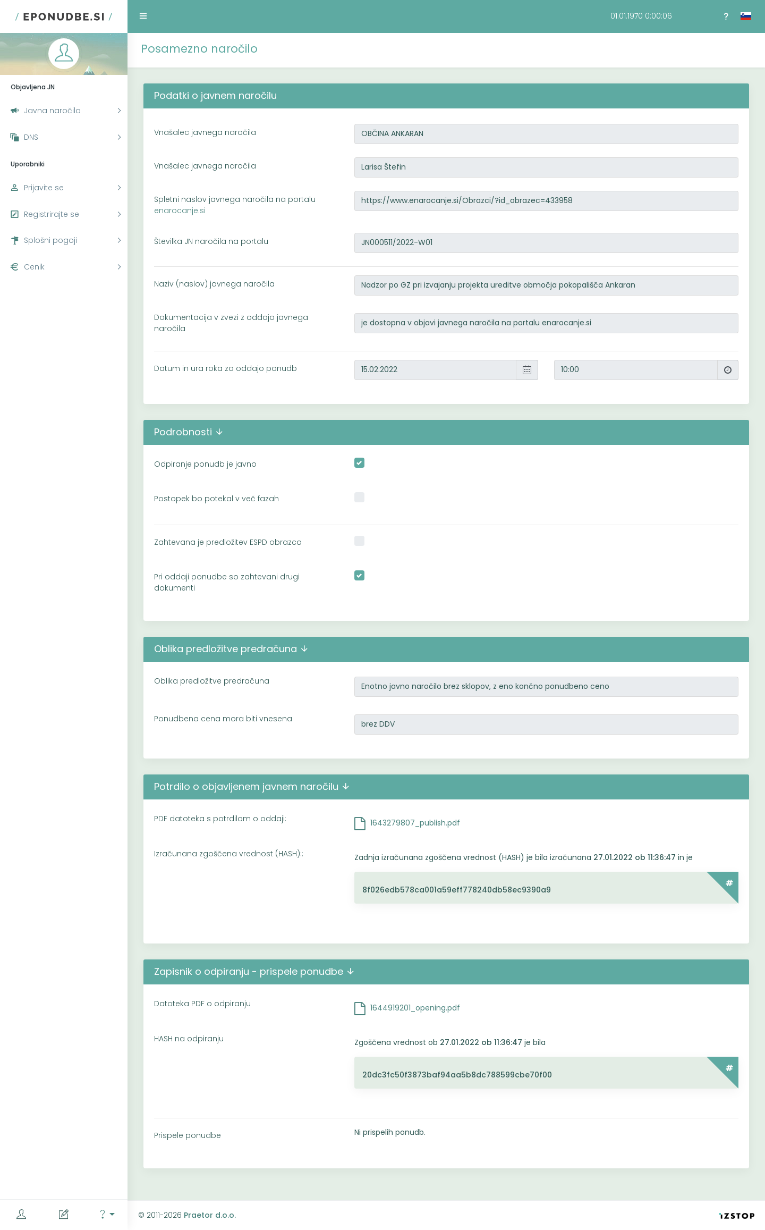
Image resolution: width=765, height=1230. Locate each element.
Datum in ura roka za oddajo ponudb (225, 368)
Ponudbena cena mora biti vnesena (223, 718)
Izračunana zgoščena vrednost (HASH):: (228, 853)
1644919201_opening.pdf (415, 1007)
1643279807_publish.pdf (415, 823)
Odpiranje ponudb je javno (205, 464)
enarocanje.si (180, 210)
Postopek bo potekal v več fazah (216, 498)
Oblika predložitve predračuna (211, 681)
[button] (106, 1215)
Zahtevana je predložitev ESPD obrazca (228, 542)
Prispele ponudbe (187, 1135)
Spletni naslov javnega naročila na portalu (235, 205)
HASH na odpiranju (189, 1038)
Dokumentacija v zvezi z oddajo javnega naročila (231, 323)
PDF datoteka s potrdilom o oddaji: (220, 818)
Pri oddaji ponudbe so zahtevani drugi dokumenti (227, 582)
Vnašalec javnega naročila (205, 132)
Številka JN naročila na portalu (211, 241)
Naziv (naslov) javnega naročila (214, 284)
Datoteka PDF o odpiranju (202, 1003)
